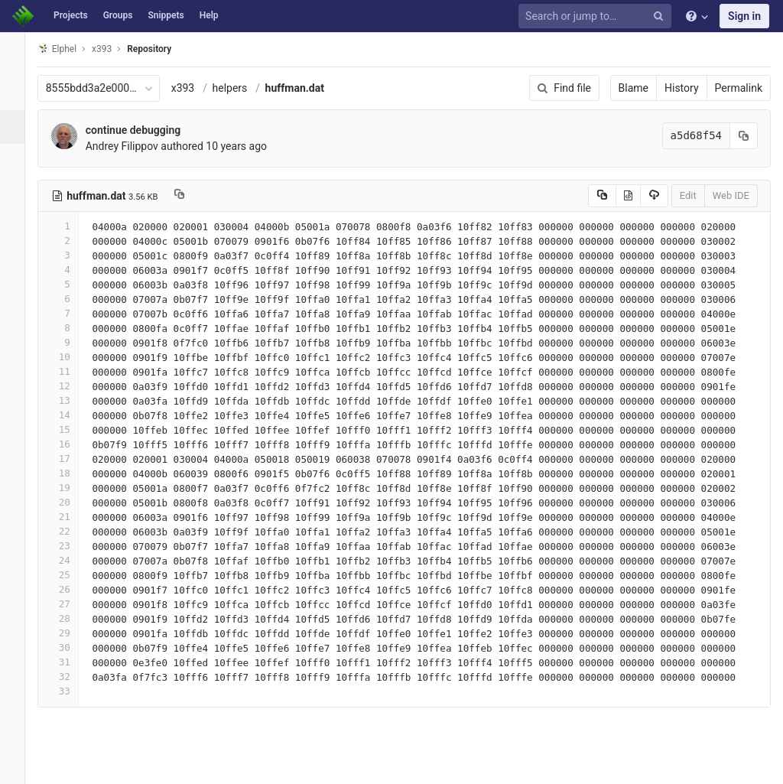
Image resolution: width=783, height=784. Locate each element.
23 (71, 545)
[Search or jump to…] (597, 16)
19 (71, 487)
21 (71, 516)
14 (71, 415)
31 (71, 662)
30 (71, 647)
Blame (633, 88)
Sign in (744, 16)
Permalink (738, 88)
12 (71, 386)
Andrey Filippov (135, 146)
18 (71, 473)
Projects (71, 15)
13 (71, 400)
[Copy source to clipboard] (602, 195)
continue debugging (146, 130)
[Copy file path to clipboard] (192, 195)
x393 (196, 88)
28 (71, 618)
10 (71, 357)
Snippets (166, 15)
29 (71, 633)
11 (71, 371)
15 (71, 429)
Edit (688, 195)
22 (71, 531)
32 (71, 676)
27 (71, 604)
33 (71, 691)
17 (71, 458)
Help (209, 15)
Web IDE (731, 195)
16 (71, 444)
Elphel (69, 48)
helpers (243, 88)
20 (71, 502)
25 (71, 575)
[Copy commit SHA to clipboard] (744, 135)
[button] (18, 765)
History (681, 88)
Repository (163, 49)
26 (71, 589)
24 (71, 560)
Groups (118, 15)
